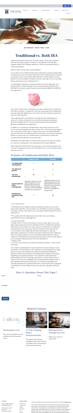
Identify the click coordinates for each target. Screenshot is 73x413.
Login (67, 1)
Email (39, 268)
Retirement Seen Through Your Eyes (57, 324)
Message (4, 278)
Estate (21, 399)
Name (4, 268)
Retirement (23, 396)
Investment (23, 398)
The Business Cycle (11, 323)
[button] (25, 5)
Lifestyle (22, 406)
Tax (20, 403)
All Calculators (23, 411)
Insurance (22, 401)
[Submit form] (5, 291)
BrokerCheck (67, 394)
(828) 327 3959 (54, 1)
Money (21, 405)
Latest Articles (23, 408)
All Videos (22, 410)
